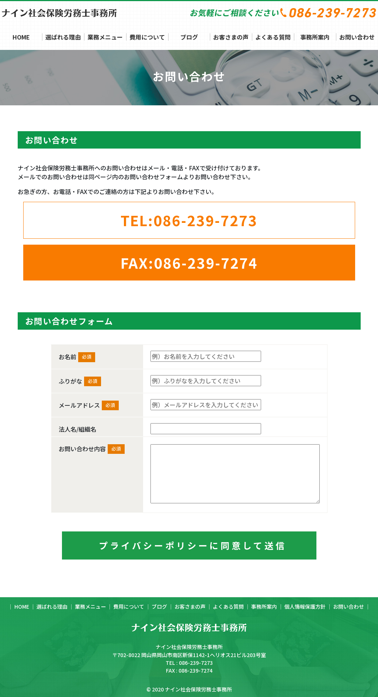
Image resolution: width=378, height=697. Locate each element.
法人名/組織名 (77, 429)
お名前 (67, 356)
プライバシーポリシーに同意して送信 (193, 545)
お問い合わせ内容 (82, 448)
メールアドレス (79, 405)
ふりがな (70, 381)
